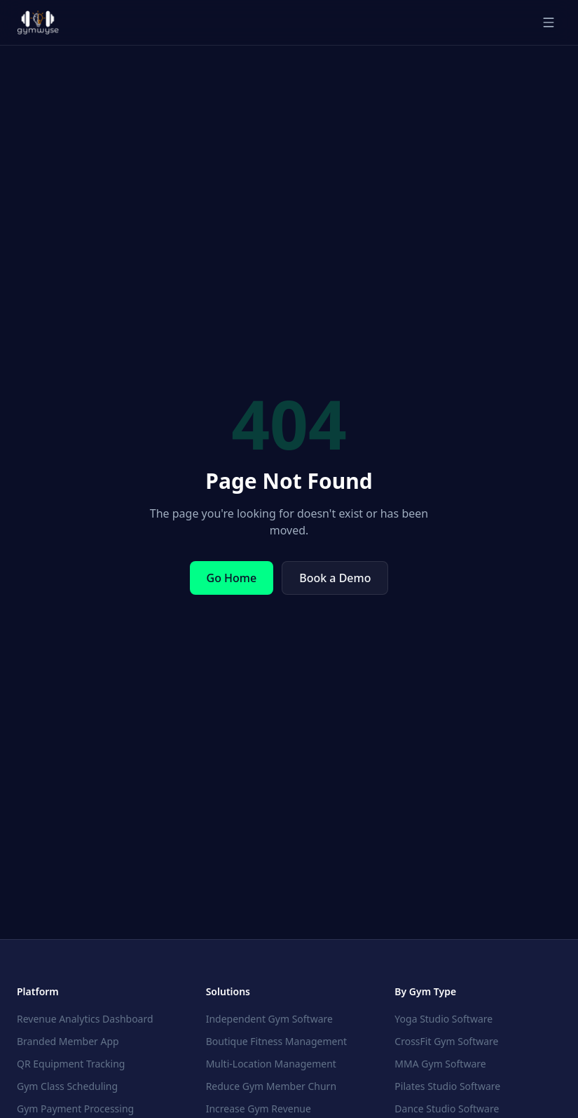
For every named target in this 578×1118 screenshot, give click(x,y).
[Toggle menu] (548, 22)
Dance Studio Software (446, 1108)
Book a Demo (335, 578)
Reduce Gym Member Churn (271, 1086)
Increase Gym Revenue (258, 1108)
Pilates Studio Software (447, 1086)
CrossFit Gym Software (446, 1041)
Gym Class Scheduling (67, 1086)
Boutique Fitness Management (276, 1041)
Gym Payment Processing (75, 1108)
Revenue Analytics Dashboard (85, 1018)
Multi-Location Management (271, 1063)
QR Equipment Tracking (71, 1063)
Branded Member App (68, 1041)
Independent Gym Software (269, 1018)
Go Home (232, 578)
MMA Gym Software (440, 1063)
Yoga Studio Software (443, 1018)
